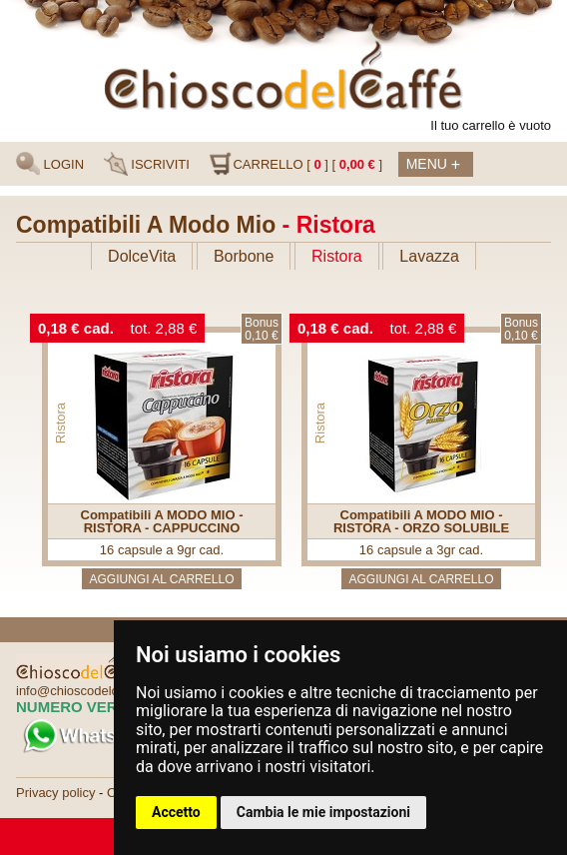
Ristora (336, 256)
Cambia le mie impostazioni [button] (323, 812)
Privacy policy (55, 792)
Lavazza (429, 256)
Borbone (244, 256)
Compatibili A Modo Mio (146, 225)
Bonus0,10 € (262, 329)
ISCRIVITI (147, 164)
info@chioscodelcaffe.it (83, 690)
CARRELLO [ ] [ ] (295, 164)
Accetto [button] (176, 812)
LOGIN (50, 164)
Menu (433, 165)
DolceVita (142, 256)
